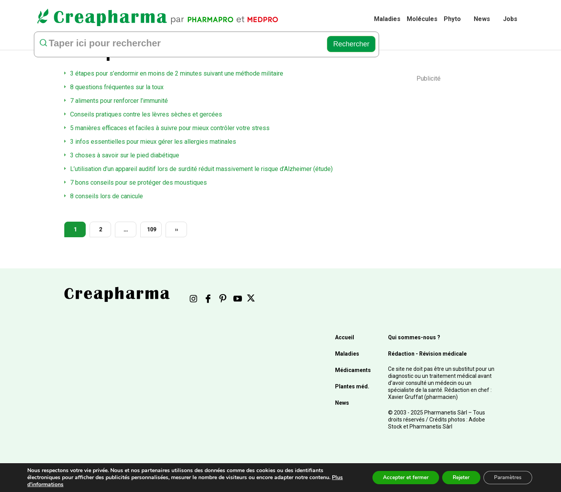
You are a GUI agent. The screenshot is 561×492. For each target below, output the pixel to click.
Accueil (344, 337)
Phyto (452, 19)
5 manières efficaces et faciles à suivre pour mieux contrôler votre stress (170, 128)
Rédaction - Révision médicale (427, 354)
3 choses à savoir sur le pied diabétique (124, 155)
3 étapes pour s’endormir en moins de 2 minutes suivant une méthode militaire (176, 73)
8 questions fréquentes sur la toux (117, 87)
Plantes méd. (352, 386)
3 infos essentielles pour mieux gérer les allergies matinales (153, 141)
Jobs (510, 19)
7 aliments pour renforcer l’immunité (119, 100)
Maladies (387, 19)
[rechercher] (178, 44)
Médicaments (353, 370)
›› (176, 229)
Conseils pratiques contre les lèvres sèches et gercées (146, 114)
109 (151, 229)
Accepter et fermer (399, 477)
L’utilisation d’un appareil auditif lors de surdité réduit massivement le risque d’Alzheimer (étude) (201, 169)
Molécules (422, 19)
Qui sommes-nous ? (414, 337)
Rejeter (457, 477)
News (482, 19)
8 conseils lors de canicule (106, 196)
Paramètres (506, 477)
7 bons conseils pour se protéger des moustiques (138, 182)
